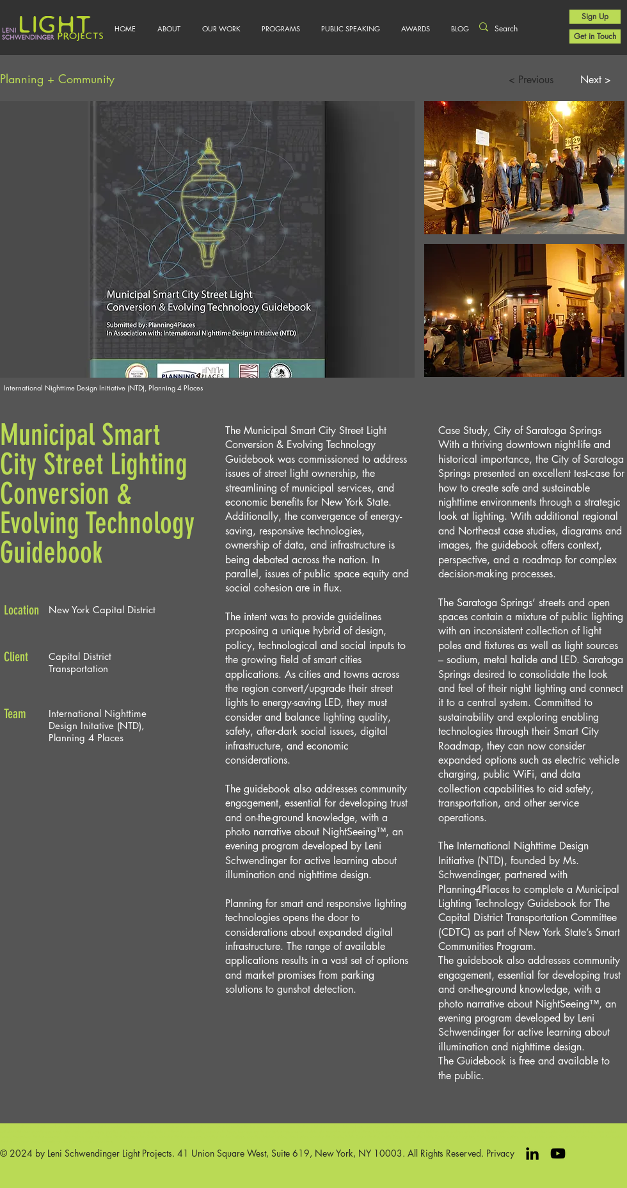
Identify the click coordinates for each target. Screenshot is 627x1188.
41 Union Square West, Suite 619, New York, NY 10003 (289, 1153)
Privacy (500, 1153)
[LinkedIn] (532, 1153)
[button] (221, 29)
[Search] (516, 29)
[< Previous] (530, 80)
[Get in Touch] (595, 36)
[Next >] (595, 80)
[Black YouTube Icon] (558, 1153)
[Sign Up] (595, 17)
